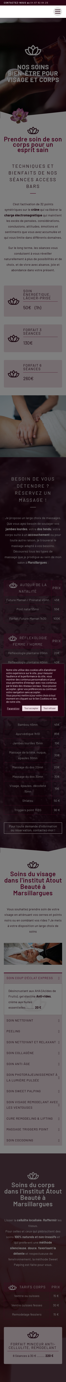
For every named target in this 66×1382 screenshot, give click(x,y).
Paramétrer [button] (13, 708)
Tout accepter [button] (31, 708)
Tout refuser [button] (49, 708)
